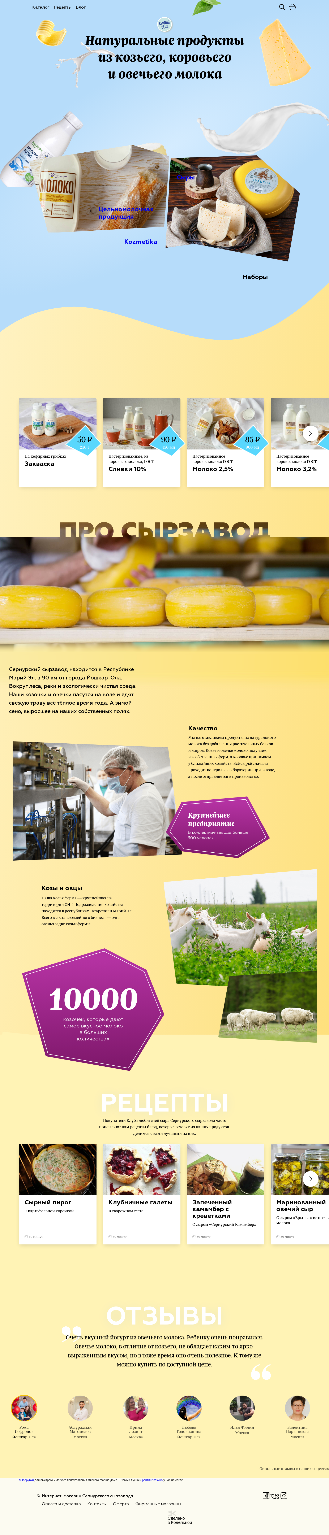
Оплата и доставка (61, 1504)
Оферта (121, 1504)
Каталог (41, 7)
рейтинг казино (152, 1480)
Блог (81, 7)
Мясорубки (26, 1480)
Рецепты (63, 7)
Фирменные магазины (158, 1504)
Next (311, 433)
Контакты (97, 1504)
